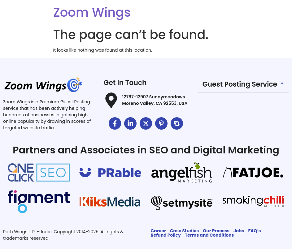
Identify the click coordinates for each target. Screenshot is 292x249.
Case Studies (184, 231)
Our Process (216, 231)
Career (158, 231)
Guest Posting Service (240, 84)
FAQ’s (254, 231)
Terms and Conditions (209, 235)
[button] (243, 84)
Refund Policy (166, 235)
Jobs (238, 231)
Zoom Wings (92, 12)
